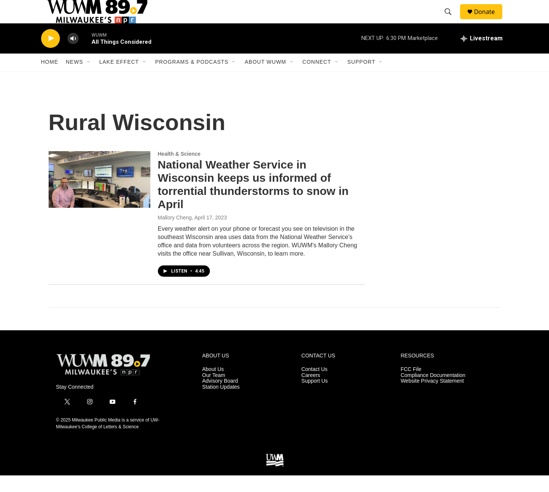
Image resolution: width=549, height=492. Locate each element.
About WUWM (265, 78)
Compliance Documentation (433, 391)
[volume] (73, 54)
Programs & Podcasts (192, 78)
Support (361, 78)
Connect (317, 78)
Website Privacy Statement (432, 397)
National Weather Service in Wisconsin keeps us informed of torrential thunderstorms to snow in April (253, 201)
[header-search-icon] (451, 20)
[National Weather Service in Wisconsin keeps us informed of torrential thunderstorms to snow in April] (99, 195)
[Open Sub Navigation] (89, 78)
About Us (213, 385)
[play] (50, 55)
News (74, 78)
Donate (489, 20)
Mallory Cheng (175, 234)
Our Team (213, 391)
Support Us (314, 397)
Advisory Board (220, 397)
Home (49, 78)
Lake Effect (119, 78)
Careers (310, 391)
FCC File (411, 385)
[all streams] (481, 55)
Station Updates (221, 403)
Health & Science (179, 170)
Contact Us (314, 385)
